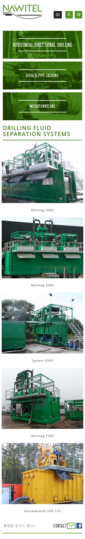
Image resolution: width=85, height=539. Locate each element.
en (78, 14)
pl (69, 14)
